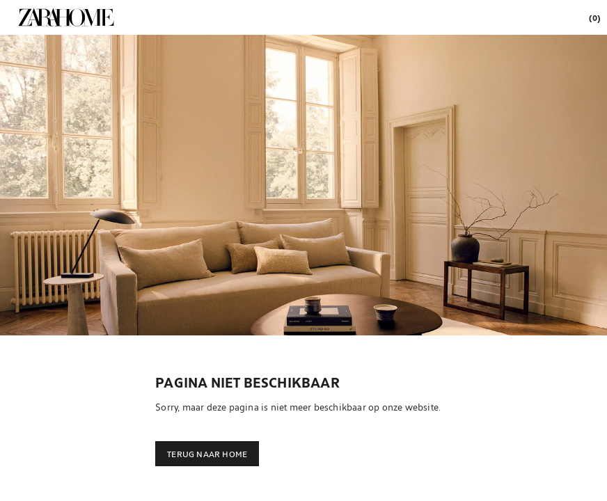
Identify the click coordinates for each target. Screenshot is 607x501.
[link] (66, 17)
